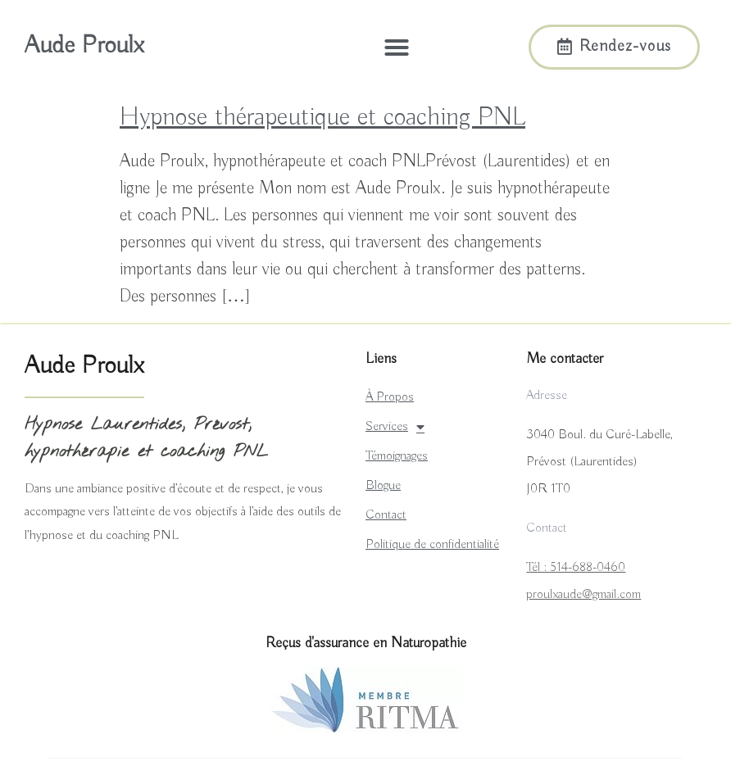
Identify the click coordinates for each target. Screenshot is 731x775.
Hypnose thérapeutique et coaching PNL (322, 117)
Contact (386, 515)
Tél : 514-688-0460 (575, 568)
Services (395, 427)
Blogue (383, 486)
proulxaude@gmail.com (583, 595)
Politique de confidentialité (432, 545)
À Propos (390, 397)
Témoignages (397, 456)
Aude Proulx (84, 45)
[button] (396, 47)
